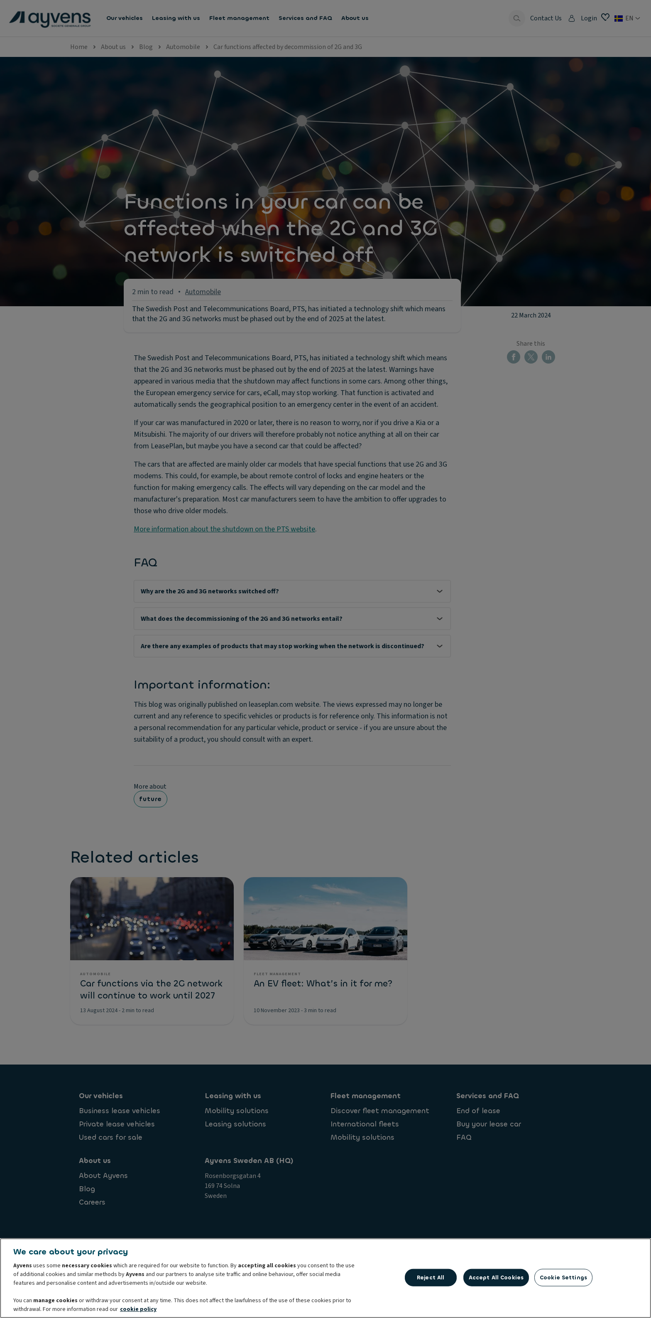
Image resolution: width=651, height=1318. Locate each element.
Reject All (430, 1280)
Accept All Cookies (496, 1280)
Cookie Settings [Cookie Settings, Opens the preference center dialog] (563, 1280)
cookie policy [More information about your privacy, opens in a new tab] (138, 1312)
